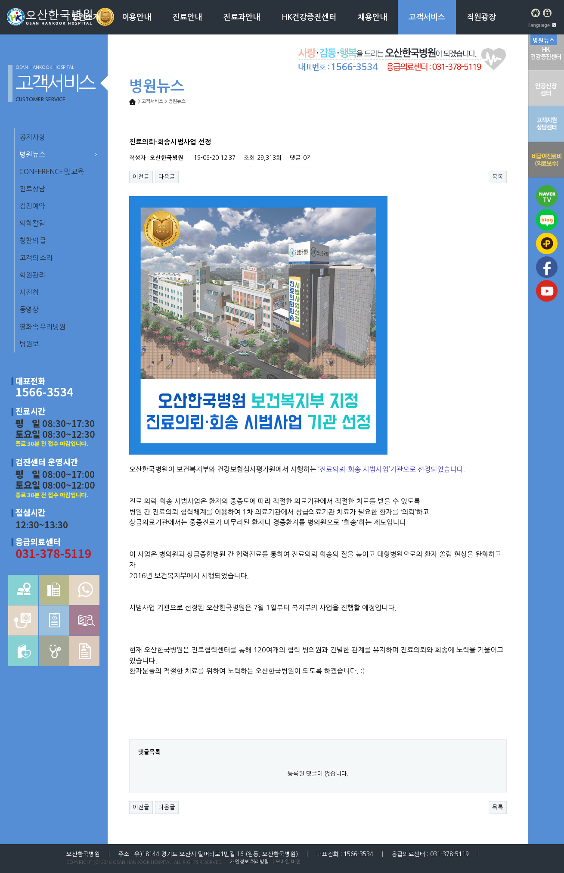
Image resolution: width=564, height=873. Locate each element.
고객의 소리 (36, 257)
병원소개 (85, 17)
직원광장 (481, 17)
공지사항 (32, 137)
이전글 (141, 177)
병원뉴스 (32, 154)
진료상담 (32, 188)
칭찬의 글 (32, 240)
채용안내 (372, 17)
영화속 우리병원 (42, 326)
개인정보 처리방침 (249, 861)
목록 (497, 177)
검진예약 (32, 206)
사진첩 (29, 292)
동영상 (29, 309)
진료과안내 (241, 17)
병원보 (29, 343)
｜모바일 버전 (286, 861)
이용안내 (136, 17)
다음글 (166, 177)
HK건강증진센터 (309, 17)
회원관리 (32, 274)
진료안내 (187, 17)
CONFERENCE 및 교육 (51, 171)
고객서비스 (427, 17)
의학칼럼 (32, 223)
